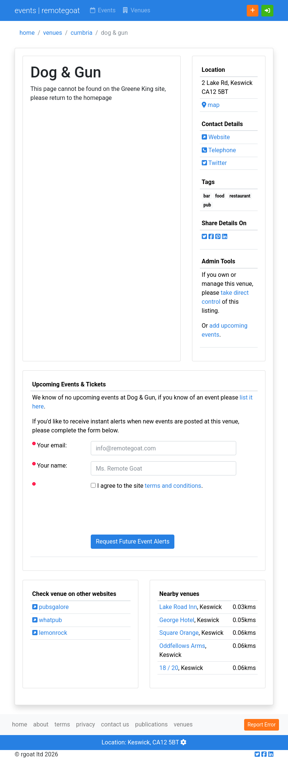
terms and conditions (173, 485)
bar (207, 196)
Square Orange (179, 632)
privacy (85, 724)
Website (216, 137)
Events (102, 10)
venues (52, 32)
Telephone (219, 150)
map (211, 104)
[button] (267, 10)
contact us (115, 724)
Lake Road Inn (178, 606)
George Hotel (176, 620)
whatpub (47, 620)
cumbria (81, 32)
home (27, 32)
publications (151, 724)
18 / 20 (168, 667)
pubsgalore (50, 606)
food (220, 196)
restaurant (240, 196)
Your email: (49, 445)
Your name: (49, 465)
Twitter (214, 162)
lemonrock (49, 632)
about (40, 724)
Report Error (262, 725)
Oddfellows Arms (182, 645)
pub (207, 205)
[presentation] (148, 514)
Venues (136, 10)
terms (62, 724)
